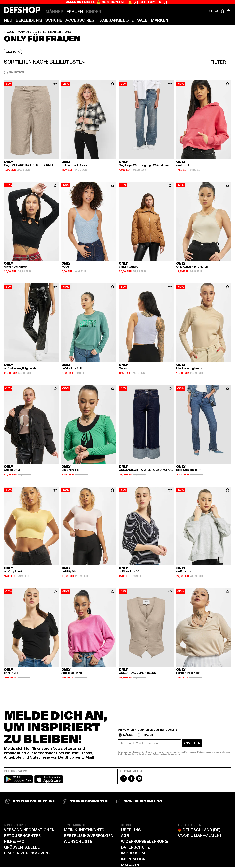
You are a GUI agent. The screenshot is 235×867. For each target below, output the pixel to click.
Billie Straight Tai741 (189, 470)
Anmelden (191, 743)
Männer (128, 735)
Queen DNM (12, 470)
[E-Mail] (149, 743)
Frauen (9, 32)
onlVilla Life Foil (71, 368)
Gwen (123, 368)
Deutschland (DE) (198, 830)
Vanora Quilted (128, 266)
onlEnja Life (183, 571)
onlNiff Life (11, 673)
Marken (23, 32)
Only (68, 32)
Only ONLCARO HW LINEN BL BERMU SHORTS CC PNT (31, 165)
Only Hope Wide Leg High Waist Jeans (144, 165)
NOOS (65, 266)
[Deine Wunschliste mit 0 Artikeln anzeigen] (222, 11)
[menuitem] (54, 12)
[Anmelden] (216, 11)
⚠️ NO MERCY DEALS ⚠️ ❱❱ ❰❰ (117, 2)
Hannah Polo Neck (188, 673)
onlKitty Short (13, 571)
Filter (221, 62)
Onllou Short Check (74, 165)
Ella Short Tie (70, 470)
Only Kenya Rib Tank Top (192, 266)
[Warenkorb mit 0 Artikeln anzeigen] (228, 11)
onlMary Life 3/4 (129, 571)
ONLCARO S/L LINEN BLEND (137, 673)
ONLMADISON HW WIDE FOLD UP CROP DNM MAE (146, 470)
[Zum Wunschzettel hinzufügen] (55, 84)
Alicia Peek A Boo (15, 266)
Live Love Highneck (189, 368)
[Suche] (210, 11)
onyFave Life (184, 165)
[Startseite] (22, 10)
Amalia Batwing (71, 673)
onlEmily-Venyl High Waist (21, 368)
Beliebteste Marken (47, 32)
